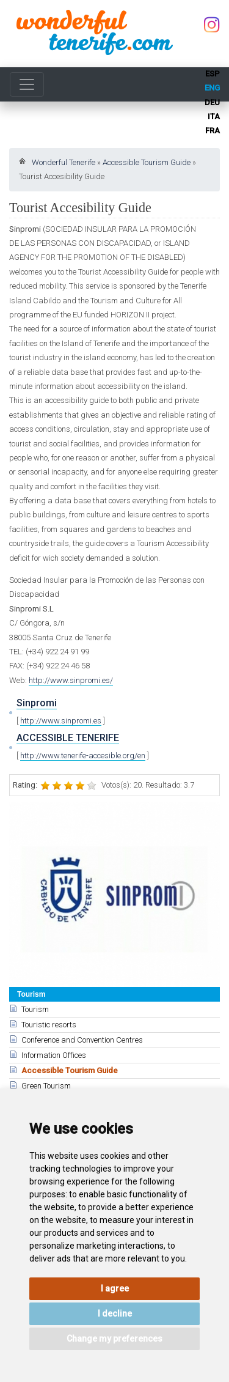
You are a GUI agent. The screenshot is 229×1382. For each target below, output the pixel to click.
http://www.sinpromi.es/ (71, 680)
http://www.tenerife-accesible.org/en (82, 755)
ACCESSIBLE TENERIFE (67, 738)
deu (212, 102)
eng (212, 87)
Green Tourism (46, 1085)
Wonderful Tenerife (63, 162)
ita (214, 116)
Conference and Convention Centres (82, 1039)
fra (212, 130)
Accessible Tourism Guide (147, 162)
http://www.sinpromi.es (60, 720)
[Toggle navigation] (27, 84)
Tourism (35, 1009)
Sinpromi (36, 703)
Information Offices (53, 1055)
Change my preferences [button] (114, 1338)
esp (212, 73)
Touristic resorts (48, 1024)
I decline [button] (115, 1313)
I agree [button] (115, 1288)
